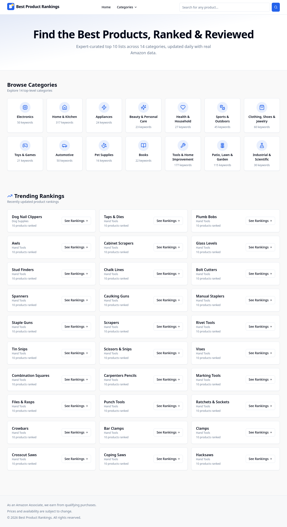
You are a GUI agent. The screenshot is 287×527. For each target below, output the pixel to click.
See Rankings (76, 221)
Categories (127, 7)
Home (106, 7)
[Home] (33, 7)
